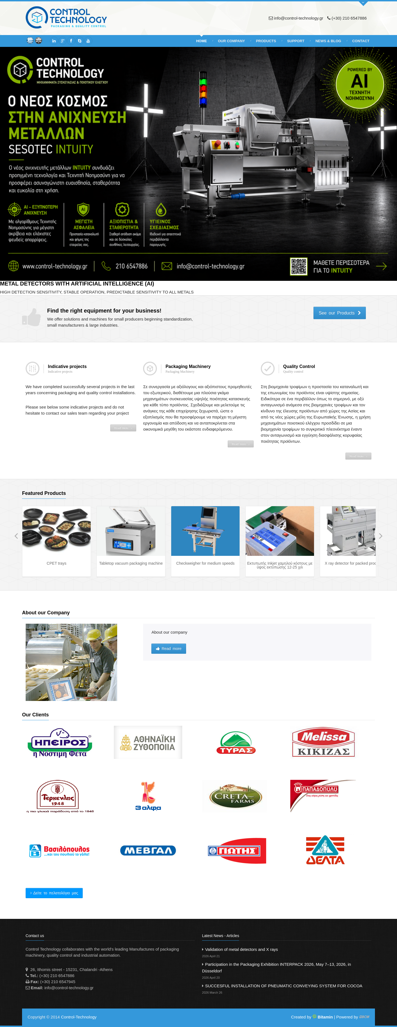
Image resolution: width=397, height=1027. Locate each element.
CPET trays (56, 563)
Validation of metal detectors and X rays (286, 953)
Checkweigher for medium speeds (205, 563)
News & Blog (328, 41)
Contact (360, 41)
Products (266, 41)
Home (201, 41)
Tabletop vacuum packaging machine (131, 563)
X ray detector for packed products (354, 563)
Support (295, 41)
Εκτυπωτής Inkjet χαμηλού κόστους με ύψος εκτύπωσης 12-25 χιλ (279, 565)
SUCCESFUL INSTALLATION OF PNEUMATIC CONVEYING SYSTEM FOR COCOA (286, 989)
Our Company (231, 41)
